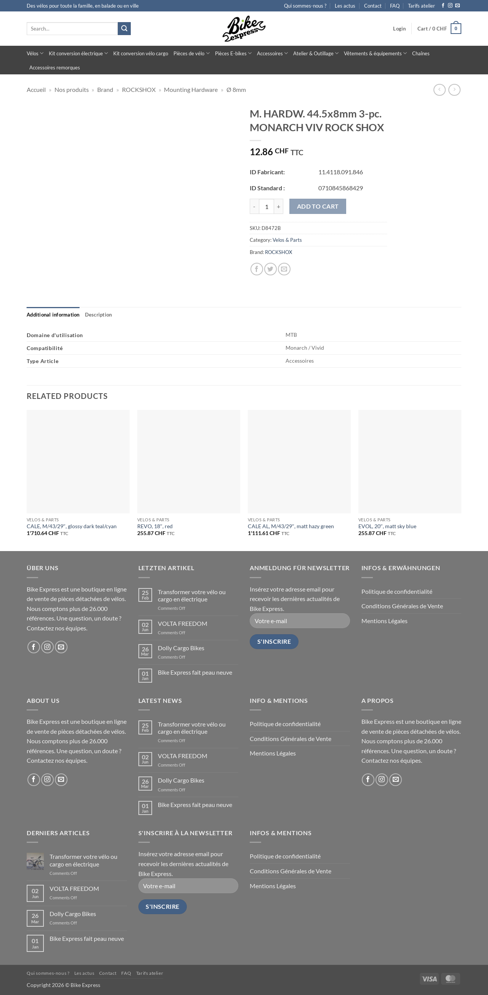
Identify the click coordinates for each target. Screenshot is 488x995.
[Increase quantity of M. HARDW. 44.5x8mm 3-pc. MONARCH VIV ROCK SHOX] (278, 206)
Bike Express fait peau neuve (195, 672)
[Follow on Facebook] (443, 5)
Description (98, 315)
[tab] (53, 314)
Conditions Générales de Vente (402, 605)
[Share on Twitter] (270, 269)
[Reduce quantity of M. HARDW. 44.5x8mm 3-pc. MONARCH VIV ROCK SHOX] (254, 206)
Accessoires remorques (54, 67)
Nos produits (72, 89)
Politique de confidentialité (396, 591)
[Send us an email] (457, 5)
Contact (373, 6)
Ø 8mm (236, 89)
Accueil (36, 89)
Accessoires (272, 53)
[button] (399, 28)
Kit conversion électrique (78, 53)
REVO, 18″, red (155, 526)
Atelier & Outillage (316, 53)
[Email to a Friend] (284, 269)
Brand (105, 89)
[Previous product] (454, 90)
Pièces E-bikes (233, 53)
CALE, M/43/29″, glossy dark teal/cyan (72, 526)
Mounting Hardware (191, 89)
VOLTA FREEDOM (182, 623)
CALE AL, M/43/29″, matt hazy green (291, 526)
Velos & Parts (287, 240)
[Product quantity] (266, 206)
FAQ (395, 6)
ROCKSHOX (139, 89)
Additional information (53, 315)
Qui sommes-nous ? (305, 6)
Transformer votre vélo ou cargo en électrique (192, 595)
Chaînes (421, 53)
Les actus (345, 6)
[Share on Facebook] (256, 269)
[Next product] (439, 90)
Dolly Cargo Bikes (181, 647)
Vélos (35, 53)
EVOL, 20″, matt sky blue (387, 526)
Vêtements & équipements (375, 53)
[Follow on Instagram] (450, 5)
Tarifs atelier (421, 6)
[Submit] (124, 28)
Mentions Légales (384, 620)
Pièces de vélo (191, 53)
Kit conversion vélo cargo (140, 53)
